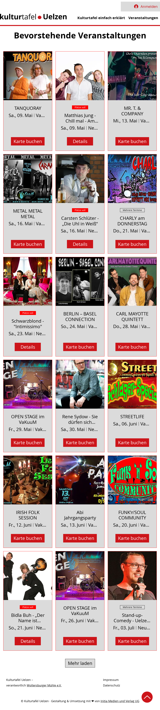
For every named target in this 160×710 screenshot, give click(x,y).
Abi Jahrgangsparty (80, 515)
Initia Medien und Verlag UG (120, 701)
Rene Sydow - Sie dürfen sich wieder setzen (80, 419)
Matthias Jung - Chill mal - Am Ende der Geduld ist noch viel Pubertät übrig (80, 118)
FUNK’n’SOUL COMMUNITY (132, 515)
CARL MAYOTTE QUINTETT (132, 316)
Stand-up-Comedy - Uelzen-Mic (132, 617)
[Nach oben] (147, 697)
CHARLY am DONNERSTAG (132, 220)
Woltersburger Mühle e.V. (44, 685)
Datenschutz (111, 685)
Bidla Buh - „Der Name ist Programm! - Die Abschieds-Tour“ (28, 617)
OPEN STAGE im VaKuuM (27, 419)
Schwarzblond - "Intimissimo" (28, 323)
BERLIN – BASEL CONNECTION (80, 316)
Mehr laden (80, 663)
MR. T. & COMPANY (132, 110)
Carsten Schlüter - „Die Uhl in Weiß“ (80, 220)
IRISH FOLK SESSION (28, 515)
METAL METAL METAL (28, 213)
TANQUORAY (27, 108)
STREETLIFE (132, 416)
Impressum (111, 680)
